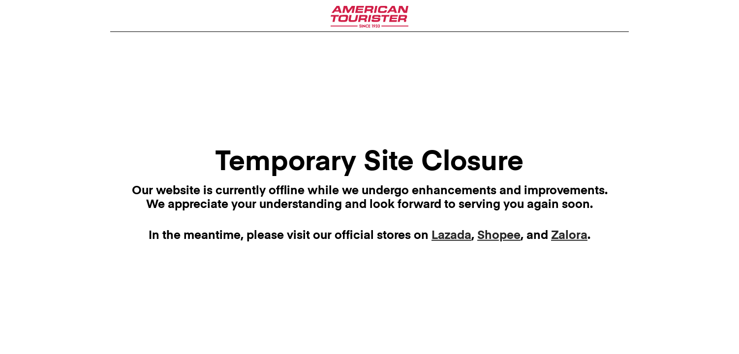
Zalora (569, 235)
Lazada (451, 235)
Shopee (499, 235)
